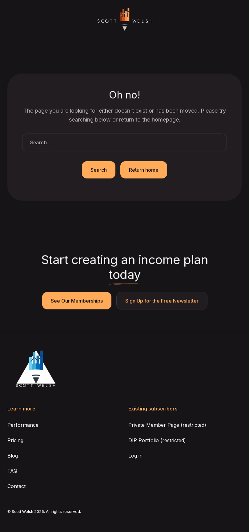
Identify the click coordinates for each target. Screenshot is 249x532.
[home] (124, 19)
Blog (12, 456)
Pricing (15, 440)
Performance (22, 425)
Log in (135, 456)
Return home (144, 170)
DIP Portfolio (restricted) (157, 440)
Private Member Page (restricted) (167, 425)
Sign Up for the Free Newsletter (161, 301)
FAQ (12, 471)
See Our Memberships (76, 301)
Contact (16, 486)
